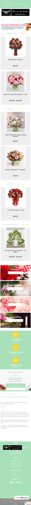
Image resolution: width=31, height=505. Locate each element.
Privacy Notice (13, 502)
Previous (2, 53)
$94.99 (15, 141)
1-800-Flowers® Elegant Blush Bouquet (15, 135)
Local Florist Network (24, 502)
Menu (3, 21)
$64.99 (15, 66)
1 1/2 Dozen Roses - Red (15, 210)
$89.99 (15, 216)
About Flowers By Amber (8, 394)
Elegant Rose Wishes (15, 59)
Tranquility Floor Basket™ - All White (15, 251)
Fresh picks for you (15, 376)
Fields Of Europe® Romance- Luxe (16, 94)
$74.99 (15, 176)
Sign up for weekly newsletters (16, 385)
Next (28, 53)
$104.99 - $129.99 (15, 101)
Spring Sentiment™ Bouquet (15, 169)
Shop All (22, 33)
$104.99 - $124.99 (15, 257)
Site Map (15, 504)
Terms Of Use (5, 502)
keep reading (25, 397)
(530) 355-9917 (7, 1)
